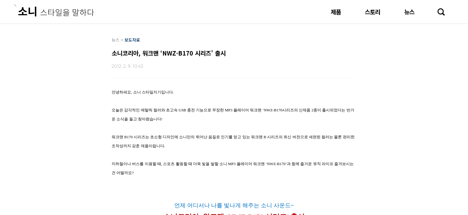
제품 (336, 11)
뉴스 (409, 11)
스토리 (372, 11)
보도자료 (132, 40)
